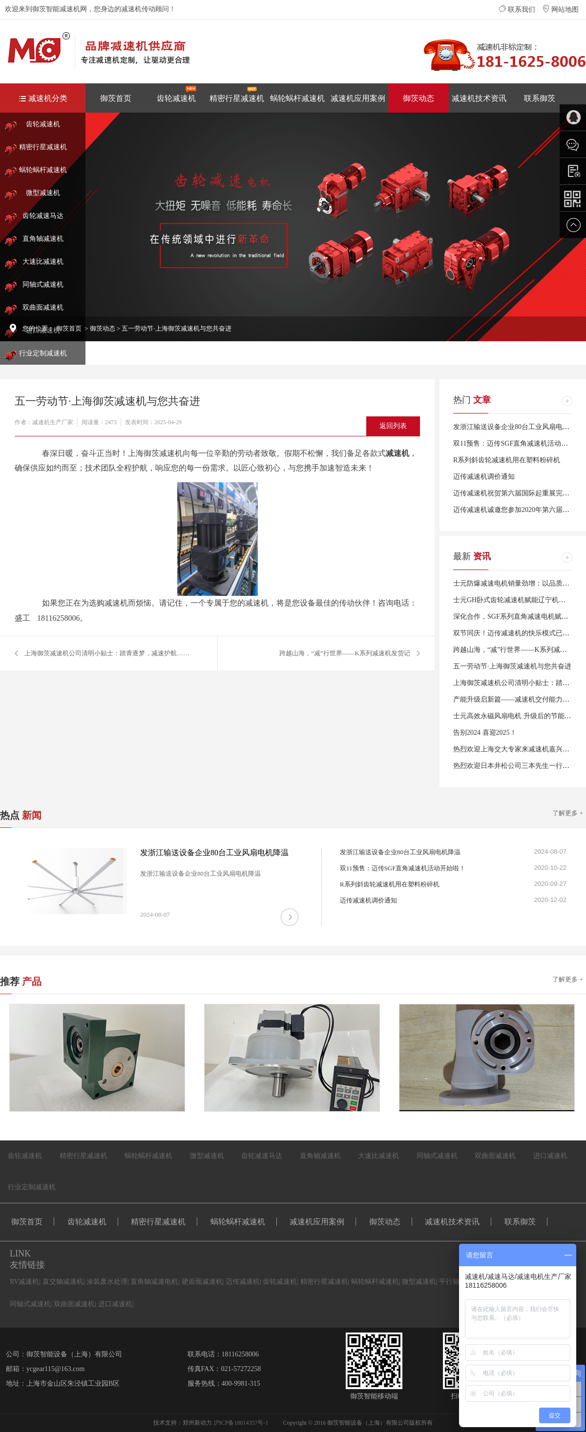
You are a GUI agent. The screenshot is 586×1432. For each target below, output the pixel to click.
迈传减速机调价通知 (484, 476)
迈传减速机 (243, 1281)
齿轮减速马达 (42, 215)
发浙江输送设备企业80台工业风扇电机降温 (518, 427)
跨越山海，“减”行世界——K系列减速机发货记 (344, 653)
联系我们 (517, 9)
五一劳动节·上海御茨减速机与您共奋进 (512, 666)
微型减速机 (43, 192)
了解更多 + (567, 813)
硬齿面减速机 (202, 1281)
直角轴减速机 (42, 238)
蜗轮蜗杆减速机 (297, 98)
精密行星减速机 (236, 94)
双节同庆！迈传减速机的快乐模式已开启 (514, 633)
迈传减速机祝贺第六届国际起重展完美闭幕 (518, 493)
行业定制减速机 (43, 353)
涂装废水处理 (106, 1281)
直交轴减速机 (63, 1281)
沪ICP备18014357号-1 (241, 1422)
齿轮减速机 (176, 94)
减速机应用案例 (358, 98)
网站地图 (560, 9)
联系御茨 (539, 98)
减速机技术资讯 (479, 98)
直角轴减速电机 (154, 1281)
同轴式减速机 (42, 284)
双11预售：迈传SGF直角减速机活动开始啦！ (402, 868)
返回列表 (393, 426)
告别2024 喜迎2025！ (485, 732)
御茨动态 (418, 98)
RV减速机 (24, 1281)
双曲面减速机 (42, 307)
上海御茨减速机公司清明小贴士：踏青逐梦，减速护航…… (106, 653)
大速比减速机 (42, 261)
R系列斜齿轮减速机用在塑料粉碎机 (506, 460)
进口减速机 (550, 1155)
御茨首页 (115, 98)
